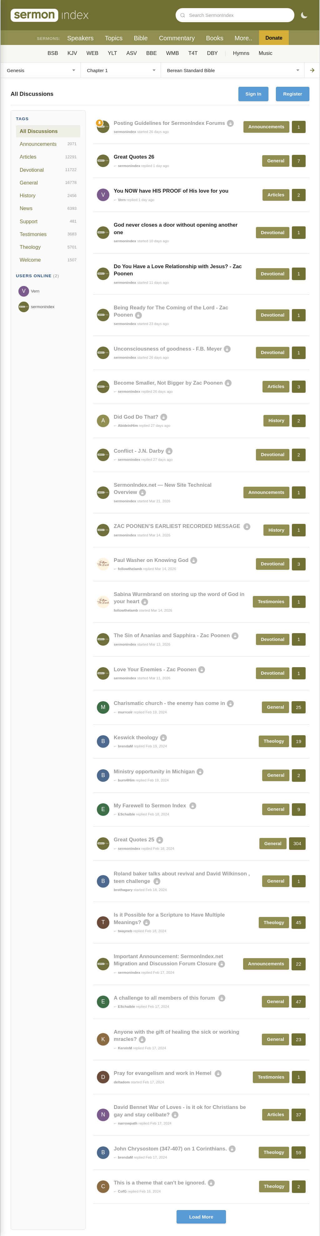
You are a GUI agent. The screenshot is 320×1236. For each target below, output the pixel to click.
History (48, 196)
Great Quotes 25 (134, 840)
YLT (112, 53)
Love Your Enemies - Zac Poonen (155, 669)
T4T (193, 53)
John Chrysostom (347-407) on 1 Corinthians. (170, 1149)
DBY (212, 53)
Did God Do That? (136, 417)
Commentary (177, 38)
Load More (201, 1216)
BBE (151, 53)
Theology (48, 247)
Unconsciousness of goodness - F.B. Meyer (168, 349)
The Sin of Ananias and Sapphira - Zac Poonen (172, 635)
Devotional (48, 170)
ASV (131, 53)
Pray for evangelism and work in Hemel (163, 1073)
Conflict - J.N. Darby (139, 451)
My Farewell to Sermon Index (151, 806)
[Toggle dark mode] (304, 15)
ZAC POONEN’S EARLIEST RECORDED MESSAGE (178, 526)
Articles (48, 157)
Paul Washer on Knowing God (151, 560)
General (48, 183)
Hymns (241, 53)
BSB (53, 53)
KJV (72, 53)
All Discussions (39, 131)
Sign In (254, 93)
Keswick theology (136, 738)
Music (265, 53)
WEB (92, 53)
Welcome (48, 260)
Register (292, 93)
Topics (113, 38)
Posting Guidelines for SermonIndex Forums (169, 123)
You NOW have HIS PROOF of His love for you (171, 191)
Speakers (80, 38)
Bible (141, 38)
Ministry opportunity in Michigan (154, 772)
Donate (273, 38)
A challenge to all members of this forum (165, 998)
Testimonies (48, 234)
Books (214, 38)
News (48, 208)
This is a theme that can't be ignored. (160, 1183)
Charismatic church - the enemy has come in (169, 703)
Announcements (48, 144)
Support (48, 221)
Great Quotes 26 (134, 157)
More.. (243, 38)
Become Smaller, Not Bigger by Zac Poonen (168, 383)
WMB (172, 53)
